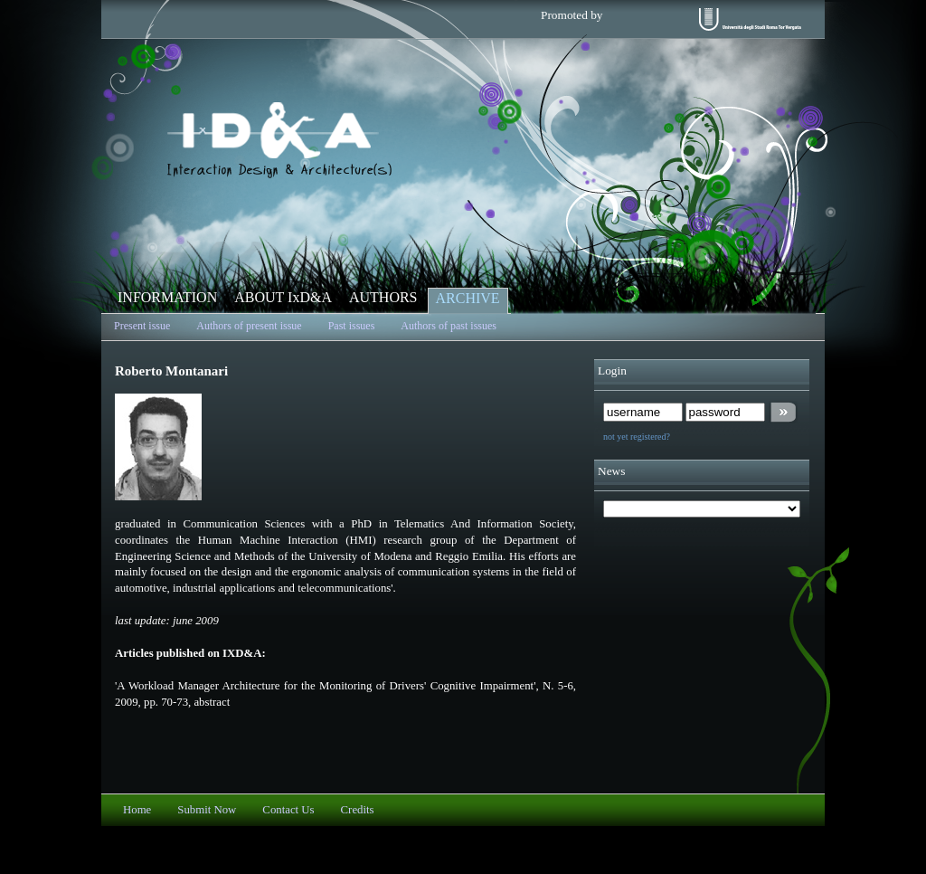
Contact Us (288, 809)
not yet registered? (636, 437)
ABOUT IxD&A (283, 297)
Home (137, 809)
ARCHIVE (468, 298)
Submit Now (206, 809)
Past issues (351, 325)
